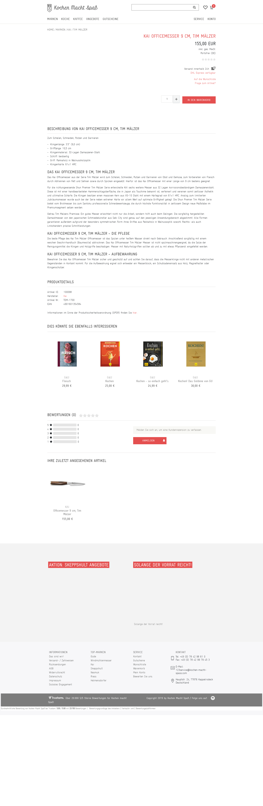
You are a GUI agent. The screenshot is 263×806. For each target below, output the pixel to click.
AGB (51, 668)
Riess (93, 676)
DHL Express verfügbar (203, 72)
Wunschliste (139, 664)
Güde (93, 656)
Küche (65, 19)
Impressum (55, 680)
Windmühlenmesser (101, 660)
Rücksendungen (57, 664)
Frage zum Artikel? (205, 83)
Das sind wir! (56, 656)
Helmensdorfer (98, 680)
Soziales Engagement (60, 684)
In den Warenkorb (199, 99)
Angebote (92, 19)
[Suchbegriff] (161, 7)
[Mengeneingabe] (167, 99)
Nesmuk (95, 672)
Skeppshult (97, 668)
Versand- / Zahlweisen (61, 660)
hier (135, 312)
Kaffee (78, 19)
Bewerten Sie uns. (143, 676)
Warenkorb (139, 668)
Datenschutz (55, 676)
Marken (52, 19)
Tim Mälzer (80, 29)
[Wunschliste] (204, 8)
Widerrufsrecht (57, 672)
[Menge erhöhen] (176, 99)
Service (199, 19)
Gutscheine (110, 19)
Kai (69, 29)
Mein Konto (139, 672)
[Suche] (194, 7)
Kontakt (137, 656)
